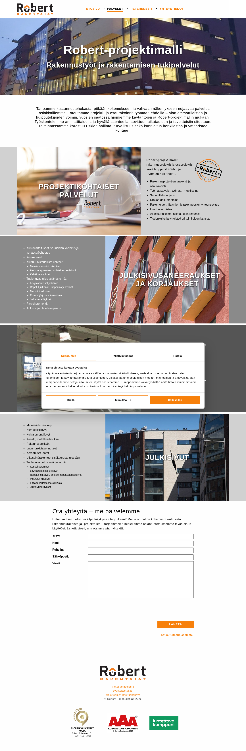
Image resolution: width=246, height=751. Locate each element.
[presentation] (166, 609)
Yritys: (56, 535)
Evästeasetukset (123, 690)
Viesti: (56, 563)
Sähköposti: (60, 556)
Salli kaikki (175, 399)
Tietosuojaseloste (123, 686)
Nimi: (56, 542)
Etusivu (93, 8)
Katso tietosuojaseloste (177, 635)
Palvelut (115, 8)
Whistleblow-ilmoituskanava (123, 694)
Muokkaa (123, 399)
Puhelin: (58, 549)
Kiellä (70, 399)
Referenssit (141, 8)
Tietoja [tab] (177, 355)
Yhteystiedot (172, 8)
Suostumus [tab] (68, 355)
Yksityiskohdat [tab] (123, 355)
